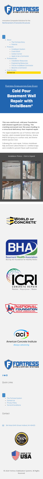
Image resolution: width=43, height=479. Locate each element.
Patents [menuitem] (14, 45)
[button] (3, 375)
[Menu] (3, 37)
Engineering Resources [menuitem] (19, 63)
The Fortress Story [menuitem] (18, 42)
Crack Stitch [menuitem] (15, 52)
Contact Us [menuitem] (11, 73)
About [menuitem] (9, 40)
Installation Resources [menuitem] (19, 61)
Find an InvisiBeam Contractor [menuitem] (22, 66)
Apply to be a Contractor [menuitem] (20, 56)
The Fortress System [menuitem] (14, 398)
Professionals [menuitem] (12, 59)
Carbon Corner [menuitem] (16, 54)
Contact (6, 413)
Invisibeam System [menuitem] (18, 49)
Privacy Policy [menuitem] (12, 403)
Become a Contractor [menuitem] (19, 68)
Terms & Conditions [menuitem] (14, 405)
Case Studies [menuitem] (11, 70)
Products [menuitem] (10, 47)
